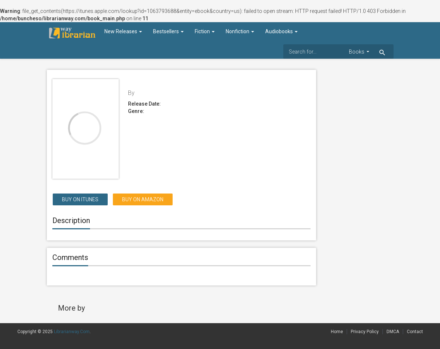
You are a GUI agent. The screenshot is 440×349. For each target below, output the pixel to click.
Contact (415, 331)
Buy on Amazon (142, 199)
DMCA (393, 331)
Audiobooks (281, 31)
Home (337, 331)
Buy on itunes (80, 199)
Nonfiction (240, 31)
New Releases (123, 31)
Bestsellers (168, 31)
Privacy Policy (365, 331)
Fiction (205, 31)
